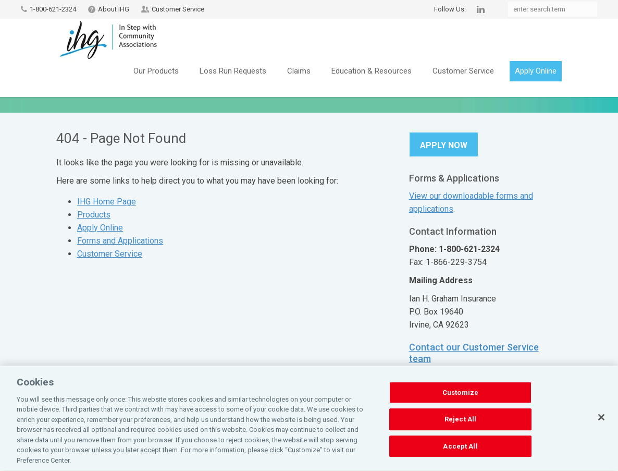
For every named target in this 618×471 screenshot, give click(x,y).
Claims (299, 71)
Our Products (156, 71)
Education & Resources (371, 71)
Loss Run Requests (233, 71)
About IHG (113, 9)
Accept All (460, 452)
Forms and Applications (120, 241)
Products (93, 215)
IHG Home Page (106, 202)
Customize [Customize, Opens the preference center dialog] (460, 398)
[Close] (601, 423)
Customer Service (178, 9)
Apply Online (536, 71)
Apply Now (443, 145)
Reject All (460, 425)
